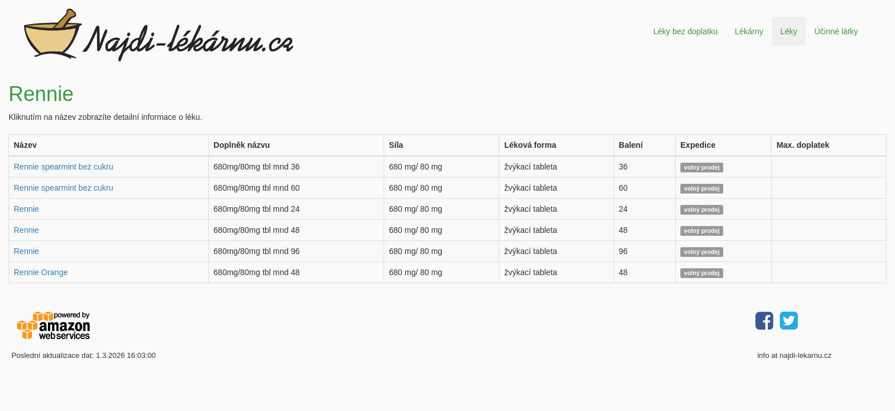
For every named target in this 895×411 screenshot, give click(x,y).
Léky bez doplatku (685, 31)
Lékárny (749, 31)
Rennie (26, 208)
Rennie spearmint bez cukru (63, 166)
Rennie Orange (41, 272)
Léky (788, 31)
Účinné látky (836, 31)
